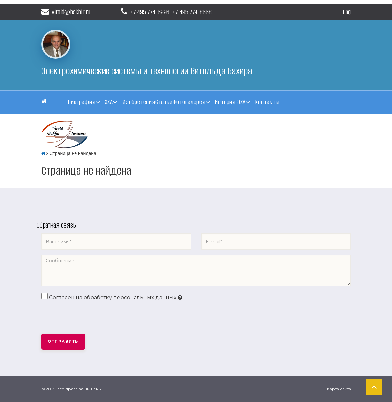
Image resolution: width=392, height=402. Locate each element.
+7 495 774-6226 (149, 11)
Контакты (267, 102)
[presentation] (91, 317)
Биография (81, 102)
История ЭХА (230, 102)
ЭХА (109, 102)
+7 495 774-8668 (192, 11)
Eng (347, 11)
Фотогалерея (189, 102)
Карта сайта (339, 389)
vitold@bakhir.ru (65, 11)
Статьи (164, 102)
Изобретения (138, 102)
